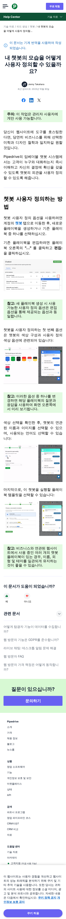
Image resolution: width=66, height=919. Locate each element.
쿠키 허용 (33, 913)
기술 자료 (9, 26)
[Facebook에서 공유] (23, 100)
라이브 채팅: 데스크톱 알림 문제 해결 (30, 648)
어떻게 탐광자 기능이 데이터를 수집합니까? (32, 629)
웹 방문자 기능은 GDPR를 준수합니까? (31, 640)
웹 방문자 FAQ (14, 656)
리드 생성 (22, 26)
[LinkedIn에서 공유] (31, 100)
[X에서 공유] (39, 100)
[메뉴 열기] (6, 6)
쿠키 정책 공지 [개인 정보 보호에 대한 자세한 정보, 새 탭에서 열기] (47, 897)
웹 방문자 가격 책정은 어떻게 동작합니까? (31, 667)
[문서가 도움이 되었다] (7, 596)
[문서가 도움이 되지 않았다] (27, 596)
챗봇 (32, 26)
